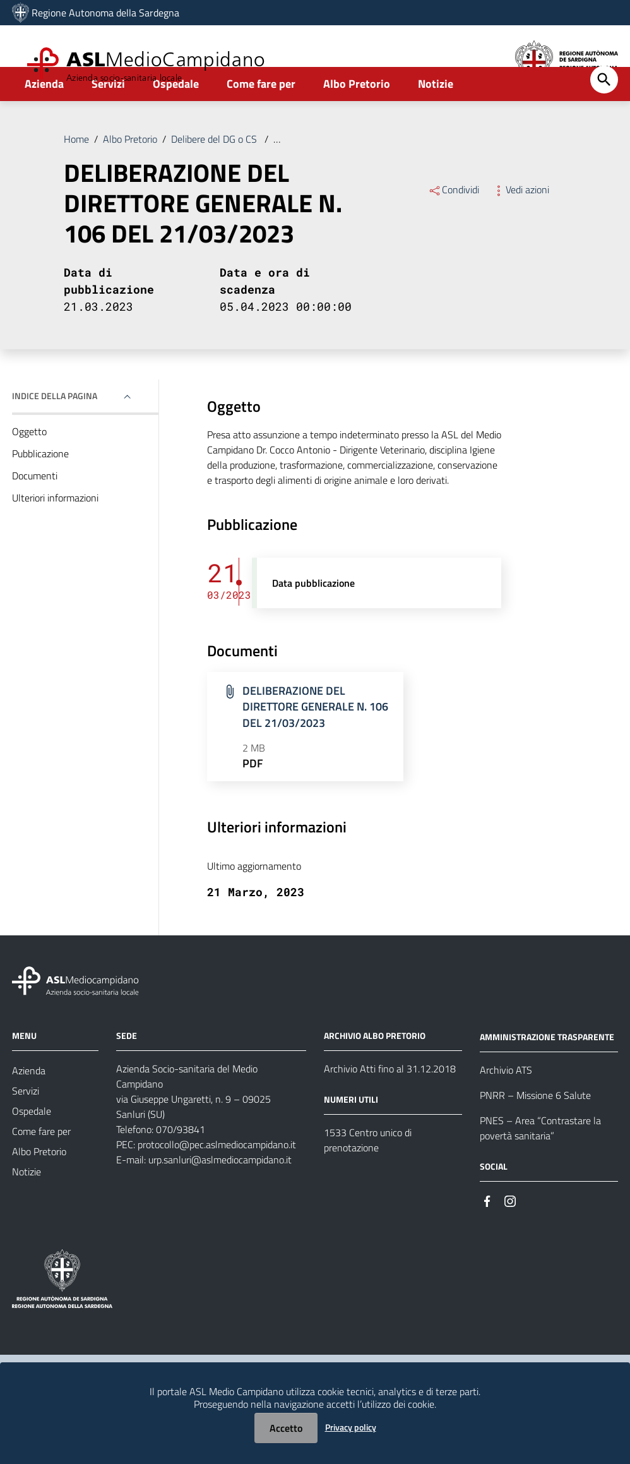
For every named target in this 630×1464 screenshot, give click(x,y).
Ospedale (176, 117)
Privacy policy (350, 1427)
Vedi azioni (520, 223)
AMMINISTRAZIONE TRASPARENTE (547, 1070)
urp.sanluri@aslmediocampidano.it (220, 1193)
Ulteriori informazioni (55, 531)
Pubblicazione (40, 487)
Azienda (44, 117)
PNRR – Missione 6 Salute (535, 1129)
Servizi (108, 117)
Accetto (286, 1428)
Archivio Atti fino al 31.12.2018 (390, 1102)
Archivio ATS (506, 1104)
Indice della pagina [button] (54, 429)
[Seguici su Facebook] (487, 1234)
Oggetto (29, 465)
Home (76, 173)
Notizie (435, 117)
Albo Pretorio (356, 117)
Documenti (34, 509)
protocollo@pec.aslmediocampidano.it (217, 1178)
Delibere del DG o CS (215, 173)
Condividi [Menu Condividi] (453, 223)
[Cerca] (604, 114)
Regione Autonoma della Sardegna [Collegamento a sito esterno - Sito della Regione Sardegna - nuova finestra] (105, 12)
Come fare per (261, 117)
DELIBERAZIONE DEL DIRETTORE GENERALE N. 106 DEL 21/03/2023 (423, 173)
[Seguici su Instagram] (510, 1234)
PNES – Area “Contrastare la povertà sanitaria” (540, 1162)
